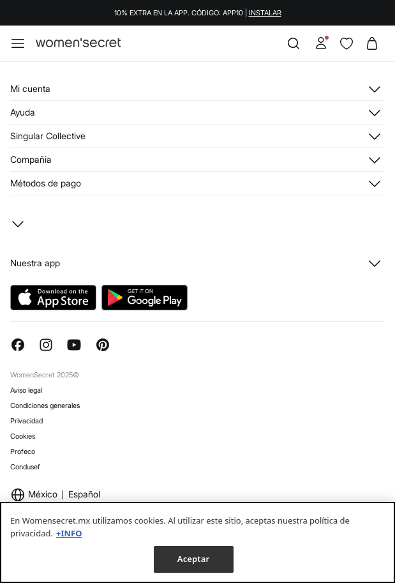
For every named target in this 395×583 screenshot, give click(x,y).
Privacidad (26, 420)
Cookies (22, 436)
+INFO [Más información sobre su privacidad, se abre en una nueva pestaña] (69, 533)
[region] (197, 542)
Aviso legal (26, 390)
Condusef (25, 466)
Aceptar (193, 558)
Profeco (22, 451)
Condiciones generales (45, 405)
